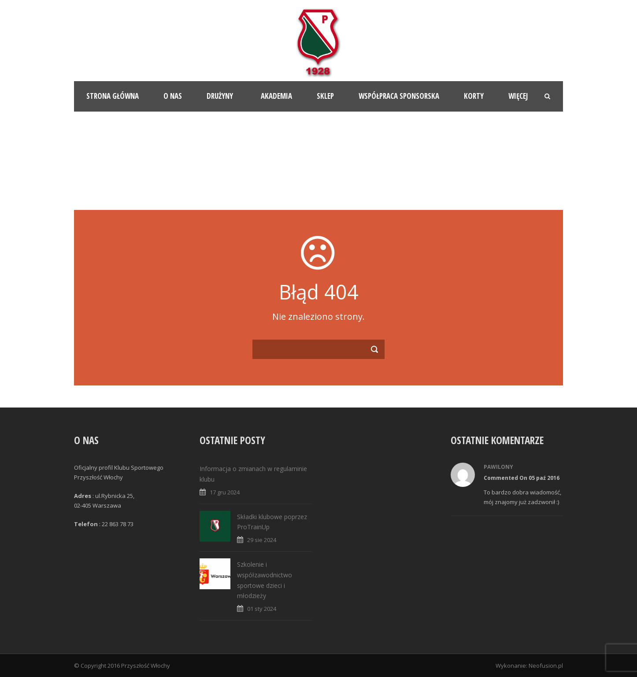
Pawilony (498, 467)
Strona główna (112, 96)
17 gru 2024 (225, 492)
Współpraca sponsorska (399, 96)
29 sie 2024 (261, 540)
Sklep (325, 96)
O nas (172, 96)
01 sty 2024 (261, 609)
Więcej (518, 96)
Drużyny (220, 96)
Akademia (276, 96)
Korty (474, 96)
